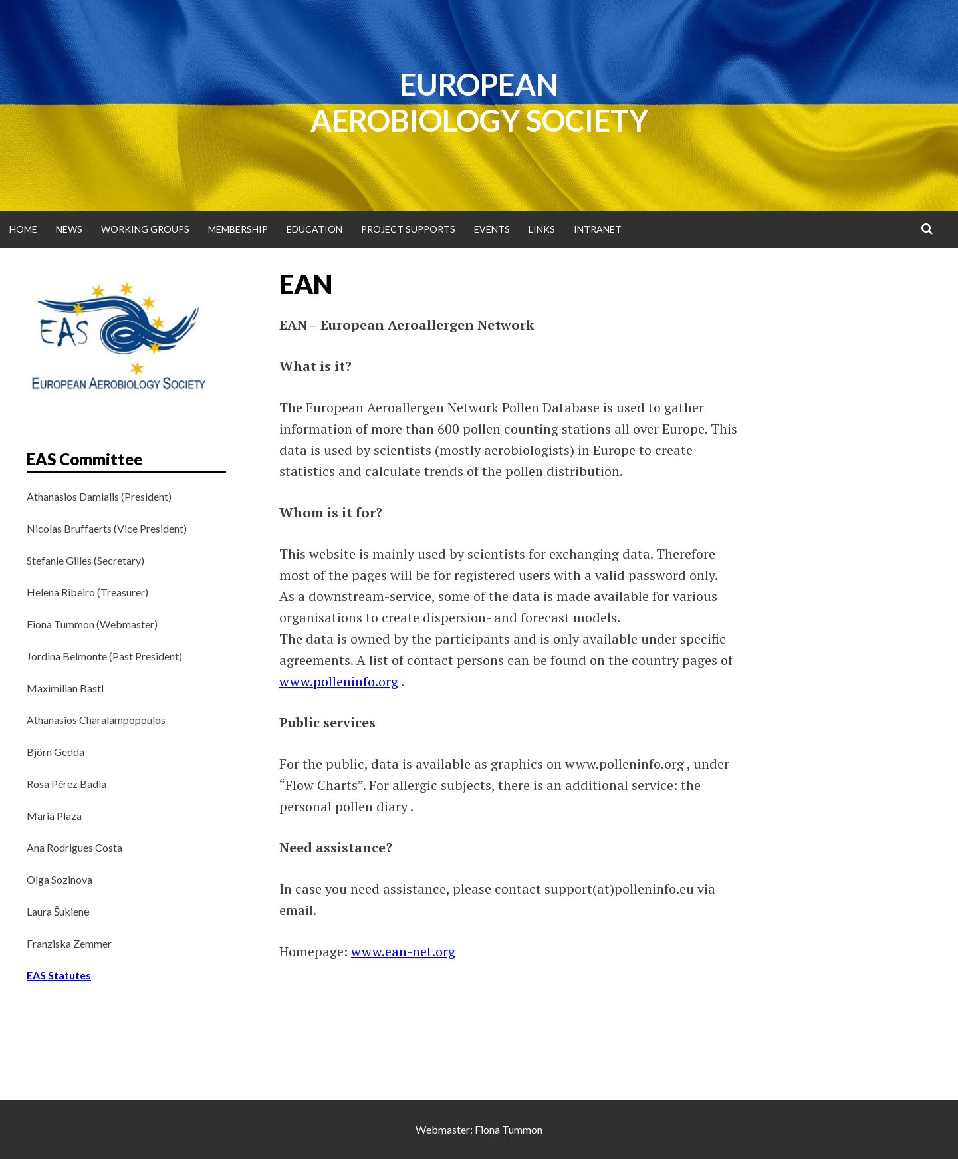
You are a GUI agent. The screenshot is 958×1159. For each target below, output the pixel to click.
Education (314, 229)
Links (542, 229)
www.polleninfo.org (338, 681)
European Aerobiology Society (479, 102)
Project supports (408, 229)
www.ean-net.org (403, 951)
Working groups (145, 229)
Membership (238, 229)
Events (492, 229)
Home (23, 229)
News (69, 229)
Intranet (598, 229)
